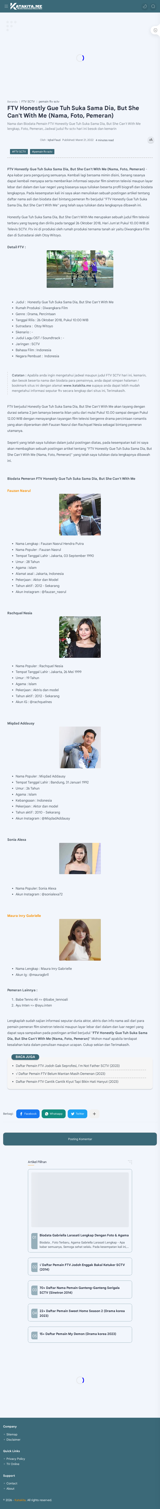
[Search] (153, 6)
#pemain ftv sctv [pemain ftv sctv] (42, 151)
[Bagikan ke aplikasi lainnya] (94, 1113)
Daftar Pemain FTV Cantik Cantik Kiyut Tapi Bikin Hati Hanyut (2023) (67, 1082)
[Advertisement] (80, 58)
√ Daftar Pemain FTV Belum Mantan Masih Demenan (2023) (60, 1074)
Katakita (20, 1500)
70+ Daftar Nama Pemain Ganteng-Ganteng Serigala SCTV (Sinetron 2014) (80, 1290)
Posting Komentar (80, 1139)
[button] (145, 6)
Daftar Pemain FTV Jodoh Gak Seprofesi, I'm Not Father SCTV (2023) (68, 1066)
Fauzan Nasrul (19, 491)
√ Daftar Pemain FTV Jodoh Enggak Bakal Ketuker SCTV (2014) (82, 1267)
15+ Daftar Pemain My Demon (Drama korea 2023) (78, 1334)
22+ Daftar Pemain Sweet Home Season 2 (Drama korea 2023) (82, 1313)
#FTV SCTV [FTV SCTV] (19, 151)
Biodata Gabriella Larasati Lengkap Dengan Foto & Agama (84, 1235)
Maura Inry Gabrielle (24, 916)
